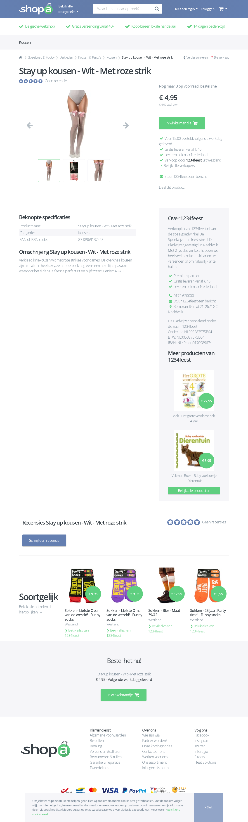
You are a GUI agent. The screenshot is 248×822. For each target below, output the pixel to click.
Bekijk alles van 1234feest (77, 632)
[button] (222, 9)
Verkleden (66, 57)
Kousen (111, 57)
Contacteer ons (153, 751)
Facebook (201, 734)
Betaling (96, 745)
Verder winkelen (197, 57)
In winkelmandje (182, 123)
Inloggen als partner (157, 767)
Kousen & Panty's (89, 57)
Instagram (201, 740)
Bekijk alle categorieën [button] (67, 9)
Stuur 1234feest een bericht (182, 176)
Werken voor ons (155, 756)
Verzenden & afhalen (105, 751)
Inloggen (207, 9)
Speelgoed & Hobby (41, 57)
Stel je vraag (221, 57)
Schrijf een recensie (44, 540)
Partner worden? (154, 740)
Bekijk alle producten (194, 490)
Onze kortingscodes (157, 745)
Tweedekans (99, 767)
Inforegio (201, 751)
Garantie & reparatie (105, 762)
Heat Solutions (205, 762)
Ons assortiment (154, 762)
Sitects (199, 756)
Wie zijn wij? (151, 734)
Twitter (199, 745)
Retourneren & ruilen (105, 756)
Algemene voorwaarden (108, 734)
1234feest (194, 160)
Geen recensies (56, 80)
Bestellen (97, 740)
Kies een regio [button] (185, 9)
